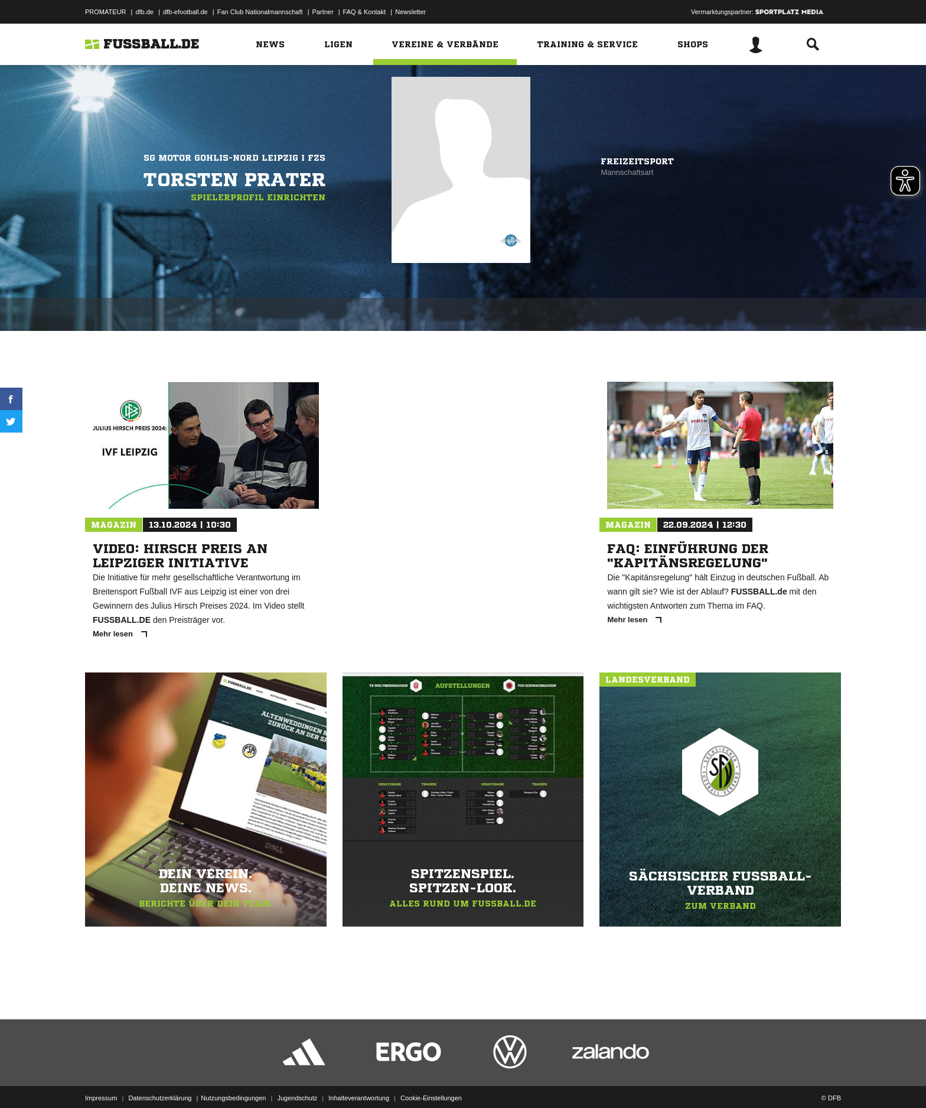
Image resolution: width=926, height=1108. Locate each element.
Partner (323, 11)
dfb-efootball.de (185, 11)
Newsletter (410, 11)
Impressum (101, 1080)
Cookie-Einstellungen (431, 1080)
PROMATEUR (105, 11)
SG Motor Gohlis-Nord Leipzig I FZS (234, 158)
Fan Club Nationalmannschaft (260, 11)
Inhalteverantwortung (358, 1080)
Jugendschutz (297, 1080)
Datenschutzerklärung (159, 1080)
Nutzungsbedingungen (233, 1080)
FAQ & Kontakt (364, 11)
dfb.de (144, 11)
